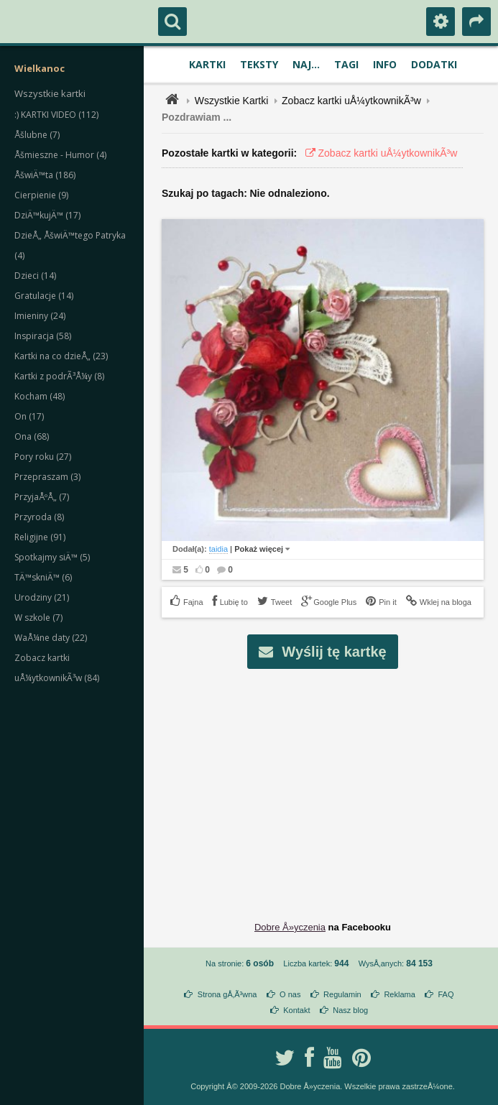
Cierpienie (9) (41, 195)
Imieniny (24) (39, 316)
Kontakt (296, 1010)
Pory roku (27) (42, 456)
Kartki (207, 64)
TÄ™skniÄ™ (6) (43, 577)
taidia (218, 549)
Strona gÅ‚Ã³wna (227, 994)
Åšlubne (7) (37, 135)
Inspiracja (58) (42, 336)
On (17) (29, 416)
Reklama (399, 994)
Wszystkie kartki (50, 93)
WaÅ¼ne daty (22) (50, 638)
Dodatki (434, 64)
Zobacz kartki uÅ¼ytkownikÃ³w (351, 100)
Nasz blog (350, 1010)
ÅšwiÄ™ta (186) (44, 175)
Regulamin (342, 994)
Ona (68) (31, 436)
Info (385, 64)
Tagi (346, 64)
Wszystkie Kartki (232, 100)
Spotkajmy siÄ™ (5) (52, 557)
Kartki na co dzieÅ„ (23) (61, 356)
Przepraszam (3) (47, 477)
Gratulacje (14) (43, 296)
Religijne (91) (39, 537)
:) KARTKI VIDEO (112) (56, 114)
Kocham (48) (39, 396)
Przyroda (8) (39, 517)
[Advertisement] (331, 783)
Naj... (306, 64)
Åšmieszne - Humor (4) (60, 155)
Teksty (259, 64)
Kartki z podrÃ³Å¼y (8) (59, 376)
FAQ (445, 994)
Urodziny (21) (41, 597)
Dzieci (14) (35, 275)
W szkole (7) (38, 617)
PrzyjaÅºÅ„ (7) (41, 497)
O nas (290, 994)
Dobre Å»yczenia (290, 927)
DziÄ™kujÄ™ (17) (47, 215)
